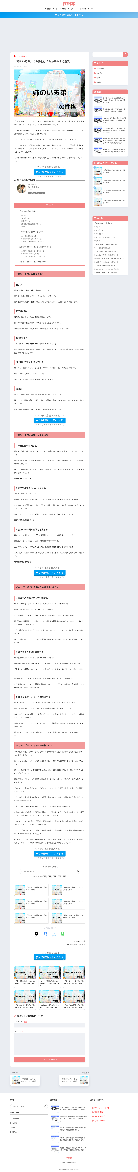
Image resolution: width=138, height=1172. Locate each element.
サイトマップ (99, 1116)
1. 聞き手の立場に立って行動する (32, 251)
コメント (18, 1032)
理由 (64, 876)
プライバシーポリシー (102, 1108)
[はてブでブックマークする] (54, 934)
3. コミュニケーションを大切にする (33, 256)
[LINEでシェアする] (62, 934)
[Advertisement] (69, 35)
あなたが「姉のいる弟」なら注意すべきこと (35, 247)
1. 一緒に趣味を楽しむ (29, 236)
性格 (45, 876)
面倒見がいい (25, 221)
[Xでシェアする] (37, 934)
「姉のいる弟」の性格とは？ (29, 211)
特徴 (50, 876)
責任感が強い (25, 218)
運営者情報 (98, 1112)
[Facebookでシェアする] (45, 934)
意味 (59, 876)
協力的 (23, 226)
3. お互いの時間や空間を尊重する (32, 241)
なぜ (54, 876)
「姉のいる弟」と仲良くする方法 (31, 232)
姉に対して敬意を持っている (31, 224)
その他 (99, 73)
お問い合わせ (99, 1121)
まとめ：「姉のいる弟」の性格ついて (32, 262)
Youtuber (100, 69)
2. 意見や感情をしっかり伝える (32, 239)
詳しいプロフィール (37, 193)
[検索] (91, 9)
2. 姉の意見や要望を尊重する (31, 254)
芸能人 (99, 82)
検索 (78, 871)
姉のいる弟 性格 (79, 945)
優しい (23, 215)
